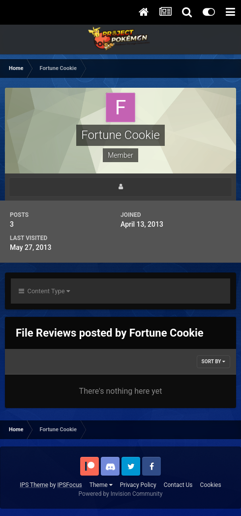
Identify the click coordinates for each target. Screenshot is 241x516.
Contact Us (178, 485)
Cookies (210, 485)
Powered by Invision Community (121, 493)
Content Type (44, 291)
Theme (101, 485)
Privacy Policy (138, 485)
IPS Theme (34, 485)
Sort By (213, 361)
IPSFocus (69, 485)
